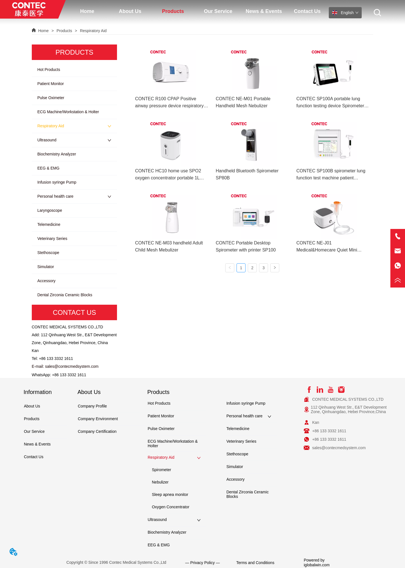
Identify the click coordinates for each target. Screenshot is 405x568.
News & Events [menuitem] (264, 11)
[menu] (197, 11)
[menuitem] (130, 11)
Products (64, 30)
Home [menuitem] (87, 11)
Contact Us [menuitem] (307, 11)
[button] (130, 11)
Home (43, 30)
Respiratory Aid (93, 30)
